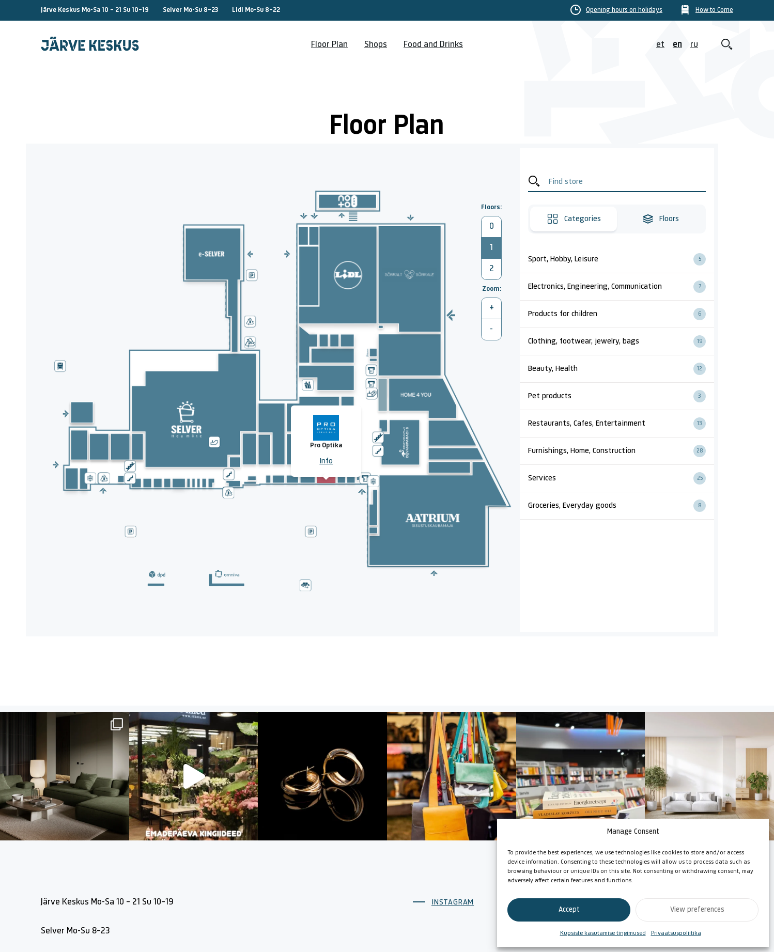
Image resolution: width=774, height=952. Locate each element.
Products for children (621, 314)
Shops (375, 45)
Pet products (621, 396)
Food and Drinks (433, 45)
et (660, 45)
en (677, 45)
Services (621, 478)
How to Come (714, 10)
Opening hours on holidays (624, 10)
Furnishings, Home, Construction (621, 451)
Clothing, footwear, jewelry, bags (621, 341)
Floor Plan (329, 45)
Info (326, 461)
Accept (569, 910)
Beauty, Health (621, 369)
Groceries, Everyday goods (621, 506)
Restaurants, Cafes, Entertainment (621, 423)
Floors (660, 219)
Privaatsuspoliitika (676, 933)
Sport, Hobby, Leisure (621, 259)
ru (694, 45)
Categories (574, 219)
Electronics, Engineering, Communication (621, 286)
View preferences (697, 910)
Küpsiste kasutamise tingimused (603, 933)
